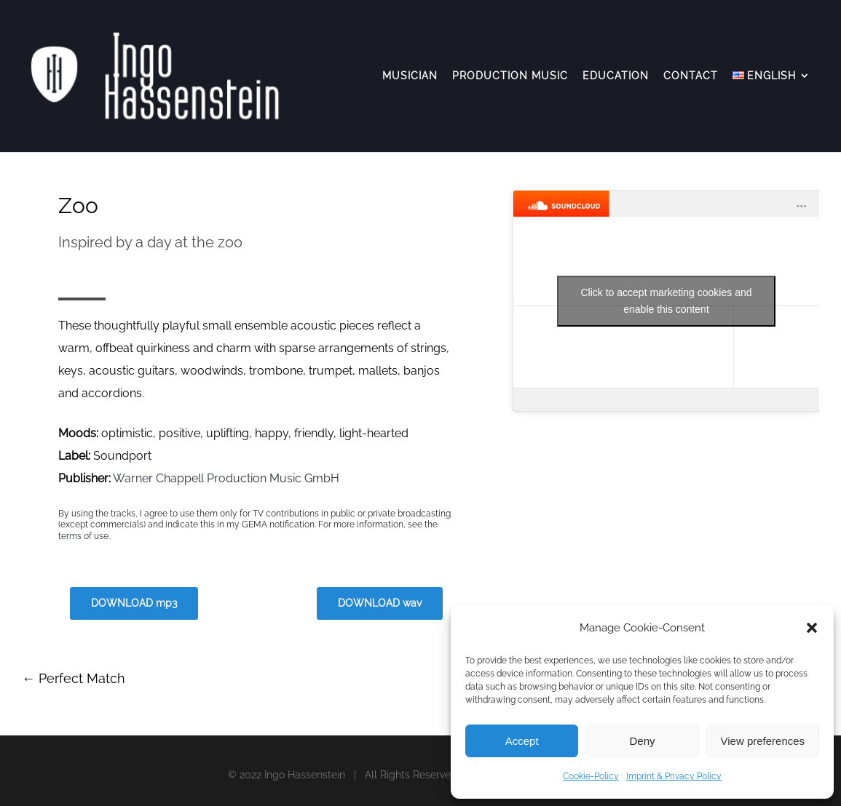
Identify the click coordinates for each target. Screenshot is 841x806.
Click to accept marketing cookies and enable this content (666, 301)
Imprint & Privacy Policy (674, 776)
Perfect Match (73, 678)
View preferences (763, 741)
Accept (522, 741)
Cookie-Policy (591, 776)
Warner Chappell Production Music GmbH (226, 478)
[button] (812, 628)
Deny (642, 741)
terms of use (83, 536)
